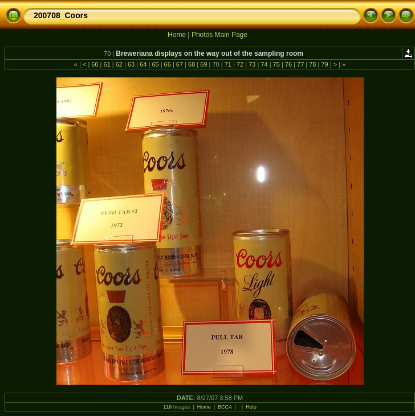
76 (288, 64)
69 (203, 64)
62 (119, 64)
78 (312, 64)
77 (300, 64)
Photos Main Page (219, 35)
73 (252, 64)
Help (251, 407)
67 (179, 64)
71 (228, 64)
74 (264, 64)
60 (94, 64)
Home (177, 35)
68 (191, 64)
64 (143, 64)
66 (167, 64)
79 (324, 64)
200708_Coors (61, 15)
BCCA (225, 407)
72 (240, 64)
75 (276, 64)
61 (106, 64)
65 (155, 64)
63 (131, 64)
